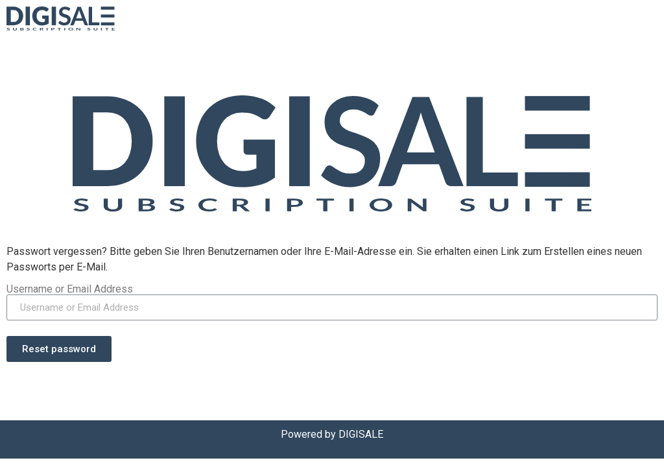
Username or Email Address (69, 289)
